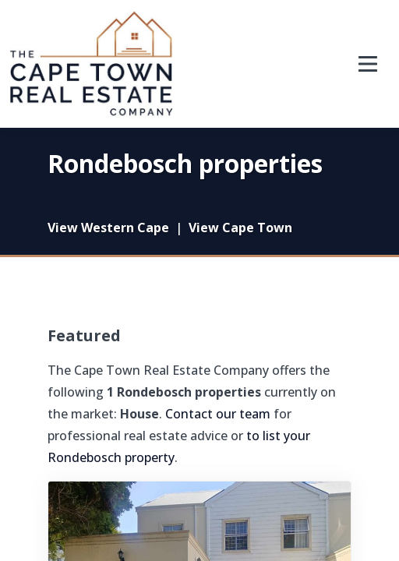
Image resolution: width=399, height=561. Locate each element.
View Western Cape (108, 227)
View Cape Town (240, 227)
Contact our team (217, 413)
